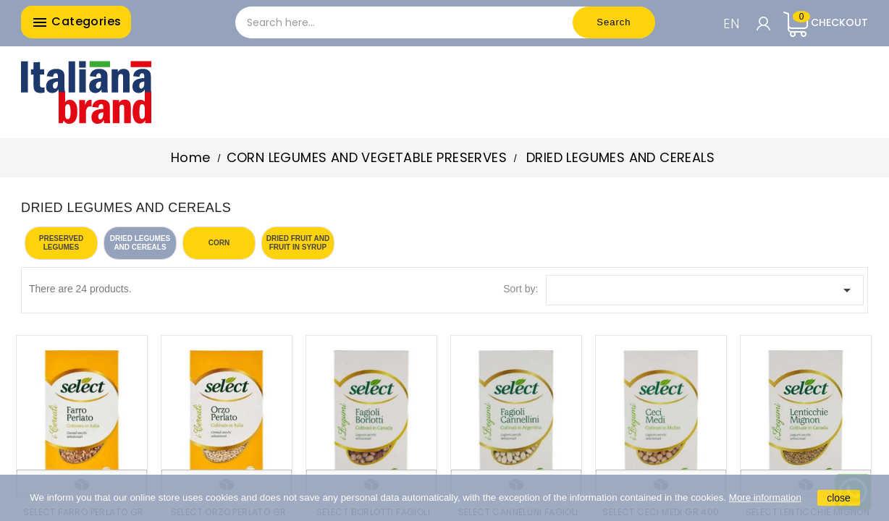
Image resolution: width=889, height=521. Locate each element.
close (839, 498)
